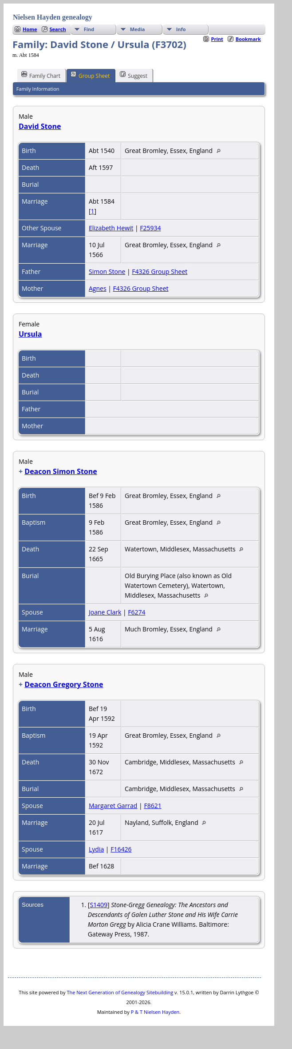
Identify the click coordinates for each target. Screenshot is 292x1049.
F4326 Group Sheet (159, 271)
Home (30, 29)
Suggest (133, 75)
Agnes (98, 288)
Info (181, 29)
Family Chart (40, 75)
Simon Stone (107, 271)
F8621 (152, 805)
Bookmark (248, 39)
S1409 (98, 904)
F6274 (136, 612)
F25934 (150, 228)
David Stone (40, 126)
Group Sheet (90, 75)
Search (58, 29)
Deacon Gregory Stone (63, 684)
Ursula (30, 334)
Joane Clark (105, 612)
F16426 (120, 849)
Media (137, 29)
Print (217, 39)
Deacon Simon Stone (60, 471)
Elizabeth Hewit (111, 228)
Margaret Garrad (113, 805)
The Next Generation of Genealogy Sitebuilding (120, 992)
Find (89, 29)
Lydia (96, 849)
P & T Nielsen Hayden (155, 1012)
